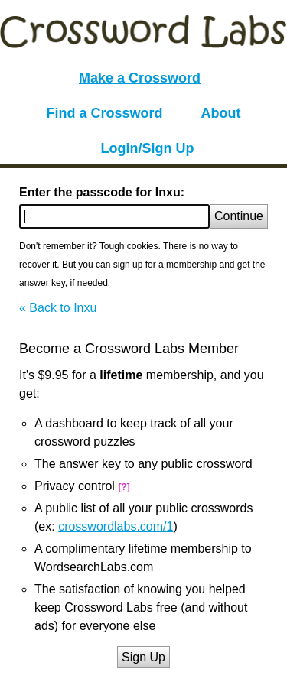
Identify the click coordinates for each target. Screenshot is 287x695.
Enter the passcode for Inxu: (101, 192)
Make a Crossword (140, 78)
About (221, 113)
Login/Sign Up (147, 148)
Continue (238, 215)
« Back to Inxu (57, 307)
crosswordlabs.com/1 (115, 526)
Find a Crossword (105, 113)
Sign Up (143, 657)
